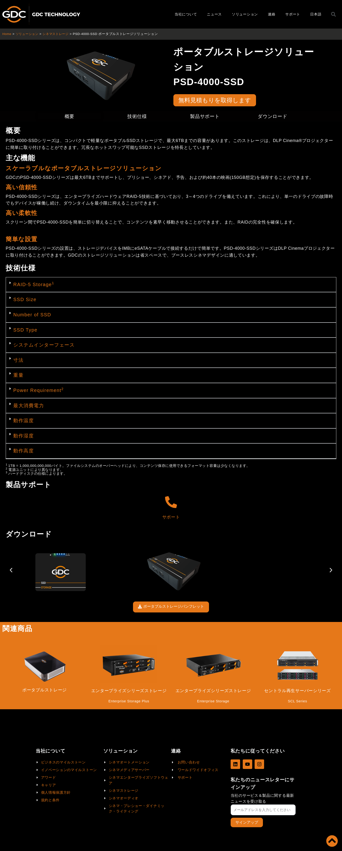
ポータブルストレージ (44, 690)
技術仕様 (137, 116)
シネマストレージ (58, 34)
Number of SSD (32, 314)
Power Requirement (38, 390)
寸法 (18, 360)
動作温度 (23, 420)
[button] (171, 285)
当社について (186, 14)
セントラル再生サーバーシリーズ (297, 691)
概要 (69, 116)
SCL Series (297, 702)
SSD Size (25, 299)
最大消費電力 (28, 405)
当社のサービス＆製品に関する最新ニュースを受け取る (262, 798)
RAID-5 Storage (33, 284)
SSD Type (25, 330)
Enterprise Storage (213, 702)
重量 (18, 375)
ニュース (214, 14)
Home (7, 34)
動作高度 (23, 450)
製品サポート (204, 116)
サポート (292, 14)
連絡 (271, 14)
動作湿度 (23, 435)
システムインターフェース (44, 344)
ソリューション (245, 14)
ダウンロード (272, 116)
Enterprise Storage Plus (129, 702)
